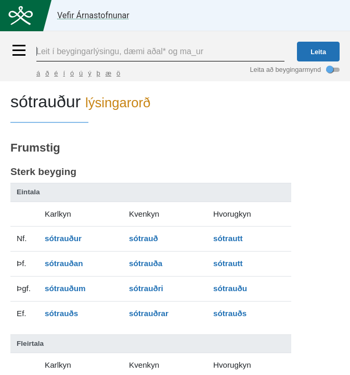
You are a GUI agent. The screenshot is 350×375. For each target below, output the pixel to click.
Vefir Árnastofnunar (93, 15)
